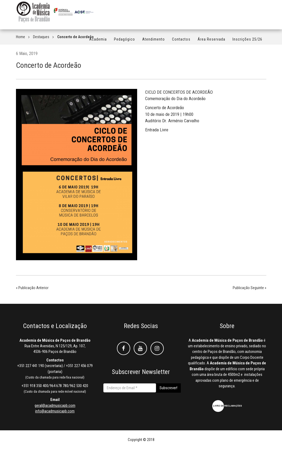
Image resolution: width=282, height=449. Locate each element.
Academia (98, 42)
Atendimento (153, 42)
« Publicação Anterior (32, 288)
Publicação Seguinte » (249, 288)
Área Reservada (211, 42)
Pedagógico (124, 42)
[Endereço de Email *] (129, 387)
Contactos (181, 42)
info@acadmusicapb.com (55, 411)
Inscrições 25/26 (247, 42)
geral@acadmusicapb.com (55, 405)
